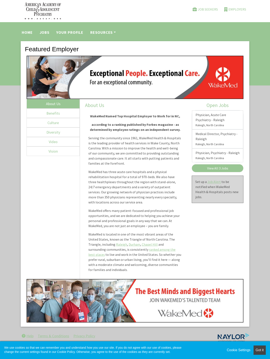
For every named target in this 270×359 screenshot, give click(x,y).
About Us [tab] (53, 103)
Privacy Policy (84, 335)
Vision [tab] (53, 151)
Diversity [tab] (53, 132)
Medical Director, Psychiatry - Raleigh (217, 139)
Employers (235, 9)
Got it (260, 350)
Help (28, 335)
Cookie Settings (238, 350)
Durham (134, 244)
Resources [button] (101, 32)
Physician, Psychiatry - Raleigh (218, 155)
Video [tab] (53, 141)
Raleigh (121, 244)
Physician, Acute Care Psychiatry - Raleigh (211, 120)
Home (27, 32)
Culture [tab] (53, 122)
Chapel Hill (150, 244)
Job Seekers (205, 9)
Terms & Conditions (53, 335)
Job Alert (214, 182)
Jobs (45, 32)
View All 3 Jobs (217, 168)
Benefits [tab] (53, 113)
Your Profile (69, 32)
